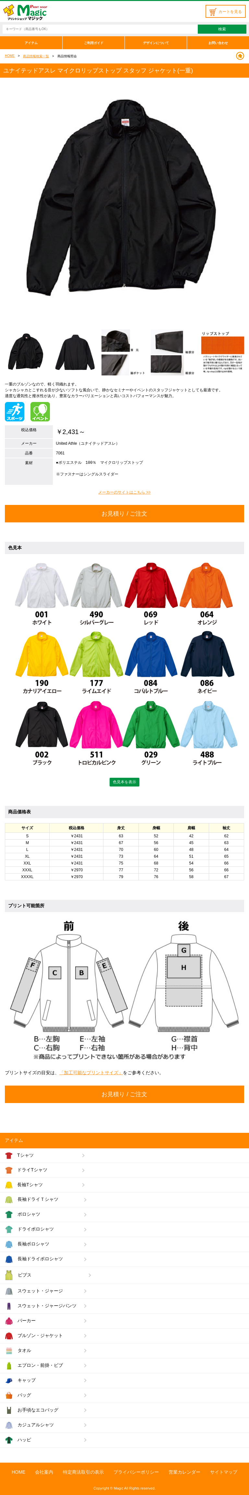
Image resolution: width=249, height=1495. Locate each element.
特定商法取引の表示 (83, 1472)
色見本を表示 (124, 782)
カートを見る (225, 12)
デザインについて (156, 43)
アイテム (31, 43)
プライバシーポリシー (136, 1472)
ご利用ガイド (93, 43)
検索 (222, 29)
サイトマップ (223, 1472)
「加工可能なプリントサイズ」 (91, 1072)
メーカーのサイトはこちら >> (124, 492)
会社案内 (44, 1472)
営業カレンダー (184, 1472)
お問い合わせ (218, 43)
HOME (10, 56)
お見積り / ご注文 (124, 513)
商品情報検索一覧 (36, 56)
